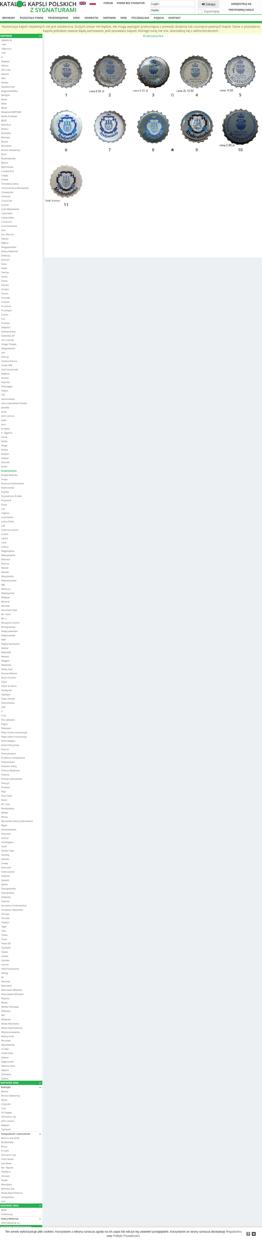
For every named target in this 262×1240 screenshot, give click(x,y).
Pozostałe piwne (32, 18)
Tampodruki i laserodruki (21, 1133)
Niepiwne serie (20, 1205)
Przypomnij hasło (241, 10)
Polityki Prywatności (126, 1235)
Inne (123, 18)
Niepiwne (109, 18)
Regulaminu (234, 1231)
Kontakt (174, 18)
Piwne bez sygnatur (131, 3)
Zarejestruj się (241, 4)
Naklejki (21, 1087)
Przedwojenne (58, 18)
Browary (8, 18)
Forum (108, 3)
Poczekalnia (140, 18)
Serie (76, 18)
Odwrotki (91, 18)
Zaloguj (208, 4)
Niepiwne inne (20, 1082)
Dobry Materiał (21, 1218)
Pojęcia (159, 18)
